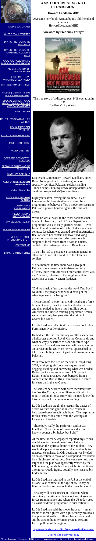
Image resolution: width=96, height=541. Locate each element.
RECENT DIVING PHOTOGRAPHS (21, 215)
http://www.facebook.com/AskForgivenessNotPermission (63, 529)
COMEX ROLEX (22, 111)
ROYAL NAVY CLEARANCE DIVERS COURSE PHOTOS (15, 62)
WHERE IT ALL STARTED (17, 34)
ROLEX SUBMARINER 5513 (15, 85)
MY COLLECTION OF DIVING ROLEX (19, 70)
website (51, 539)
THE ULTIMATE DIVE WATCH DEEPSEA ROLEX (16, 78)
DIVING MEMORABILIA (18, 222)
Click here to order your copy (63, 534)
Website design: (77, 539)
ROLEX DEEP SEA (20, 150)
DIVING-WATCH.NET (19, 26)
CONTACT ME (22, 245)
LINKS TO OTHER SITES (17, 253)
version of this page (14, 539)
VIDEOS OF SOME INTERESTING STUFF (18, 238)
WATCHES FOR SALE (18, 174)
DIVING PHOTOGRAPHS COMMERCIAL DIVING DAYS (17, 53)
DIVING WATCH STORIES (16, 229)
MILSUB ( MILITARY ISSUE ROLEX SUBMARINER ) (16, 94)
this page (35, 539)
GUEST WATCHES (20, 190)
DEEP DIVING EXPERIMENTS (22, 207)
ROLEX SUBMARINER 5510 (15, 135)
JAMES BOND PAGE (19, 143)
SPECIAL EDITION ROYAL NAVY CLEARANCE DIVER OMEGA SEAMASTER (16, 104)
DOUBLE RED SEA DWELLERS (20, 128)
